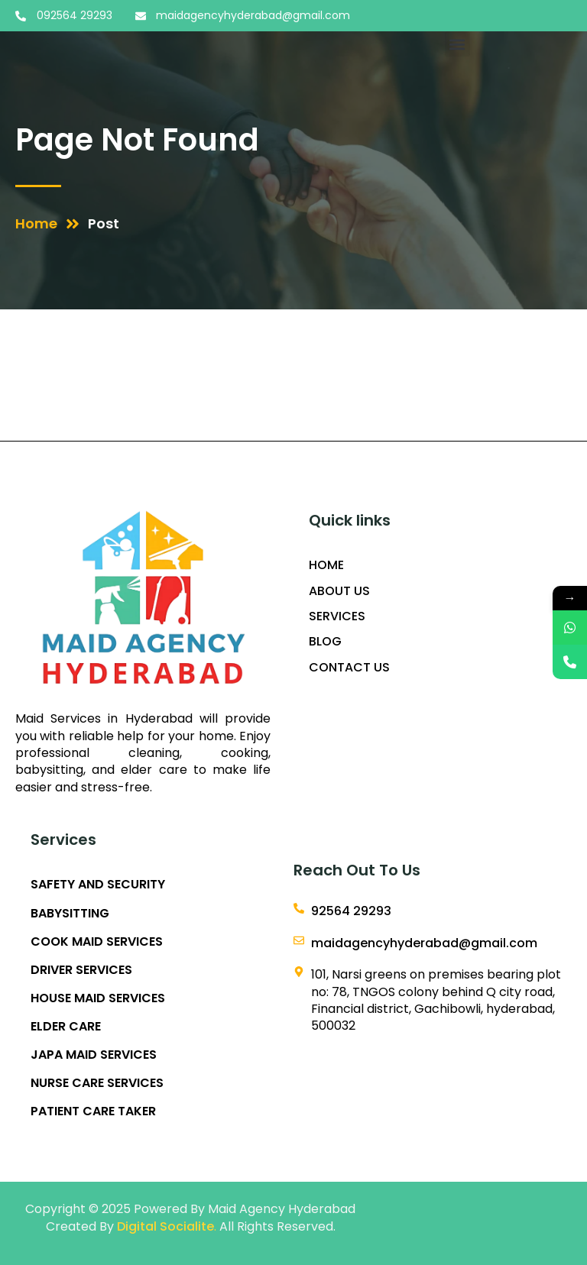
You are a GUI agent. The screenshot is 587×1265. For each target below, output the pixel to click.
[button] (457, 44)
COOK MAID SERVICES (97, 941)
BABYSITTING (70, 913)
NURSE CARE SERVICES (97, 1083)
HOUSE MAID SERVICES (98, 998)
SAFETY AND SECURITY (98, 884)
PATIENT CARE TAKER (93, 1111)
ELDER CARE (66, 1026)
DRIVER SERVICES (81, 970)
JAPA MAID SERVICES (94, 1055)
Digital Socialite (165, 1226)
